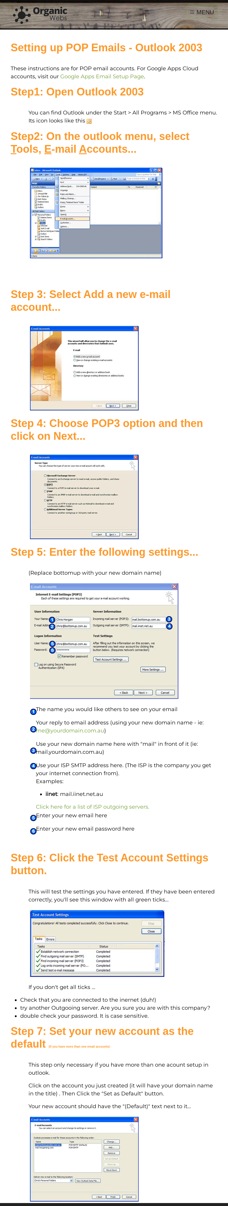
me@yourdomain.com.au (70, 730)
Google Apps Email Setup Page (102, 76)
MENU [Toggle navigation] (201, 12)
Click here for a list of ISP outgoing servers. (92, 807)
